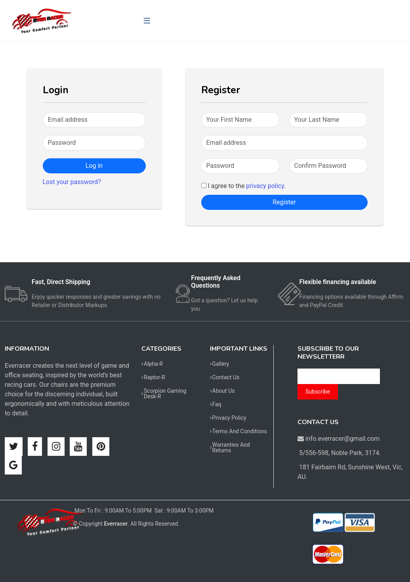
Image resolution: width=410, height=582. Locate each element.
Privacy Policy (229, 418)
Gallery (220, 364)
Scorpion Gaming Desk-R (165, 393)
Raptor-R (154, 377)
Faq (216, 404)
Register (284, 202)
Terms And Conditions (239, 431)
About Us (223, 391)
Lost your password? (72, 182)
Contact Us (226, 377)
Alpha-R (153, 364)
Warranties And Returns (231, 447)
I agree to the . (243, 186)
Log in (94, 165)
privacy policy (265, 186)
